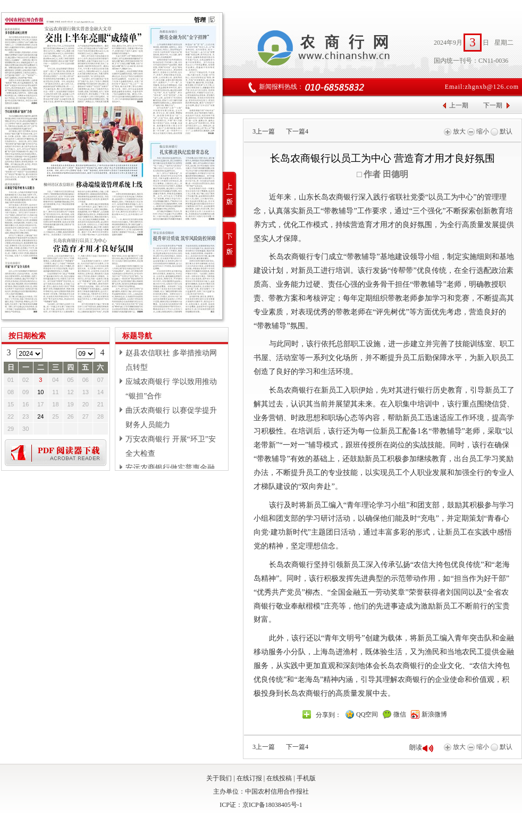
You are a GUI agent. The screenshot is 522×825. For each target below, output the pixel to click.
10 (40, 392)
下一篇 (297, 131)
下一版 (230, 245)
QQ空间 (367, 714)
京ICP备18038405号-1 (272, 805)
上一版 (230, 195)
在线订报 (249, 778)
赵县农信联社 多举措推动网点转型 (171, 360)
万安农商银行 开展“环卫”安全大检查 (170, 446)
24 (40, 416)
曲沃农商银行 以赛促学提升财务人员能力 (171, 417)
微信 (399, 714)
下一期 (492, 105)
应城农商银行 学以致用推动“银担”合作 (171, 389)
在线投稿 (279, 778)
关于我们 (219, 778)
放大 (455, 131)
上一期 (458, 105)
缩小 (478, 131)
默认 (501, 131)
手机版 (306, 778)
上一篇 (263, 131)
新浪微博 (434, 714)
